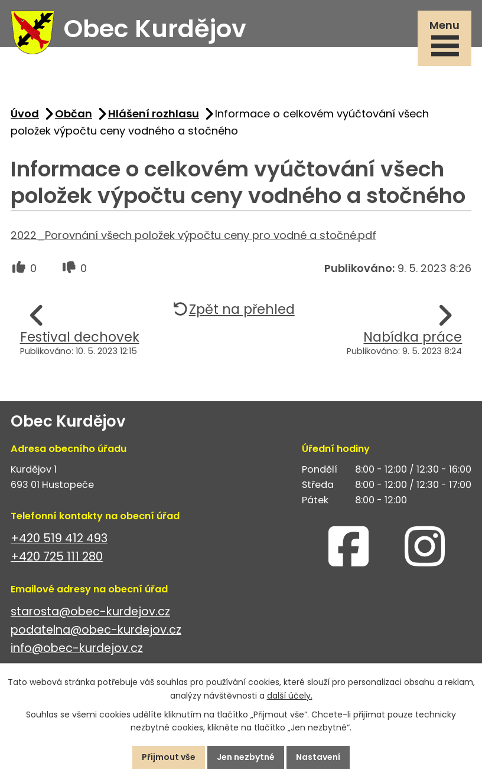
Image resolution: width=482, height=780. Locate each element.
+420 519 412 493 (59, 538)
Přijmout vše (169, 757)
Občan (73, 113)
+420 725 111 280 (57, 557)
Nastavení (318, 757)
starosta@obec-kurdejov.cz (90, 612)
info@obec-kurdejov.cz (77, 648)
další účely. (289, 696)
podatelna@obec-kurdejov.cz (96, 630)
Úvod (25, 113)
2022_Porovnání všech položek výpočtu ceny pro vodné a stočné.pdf (193, 235)
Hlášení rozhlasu (153, 113)
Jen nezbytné (246, 757)
